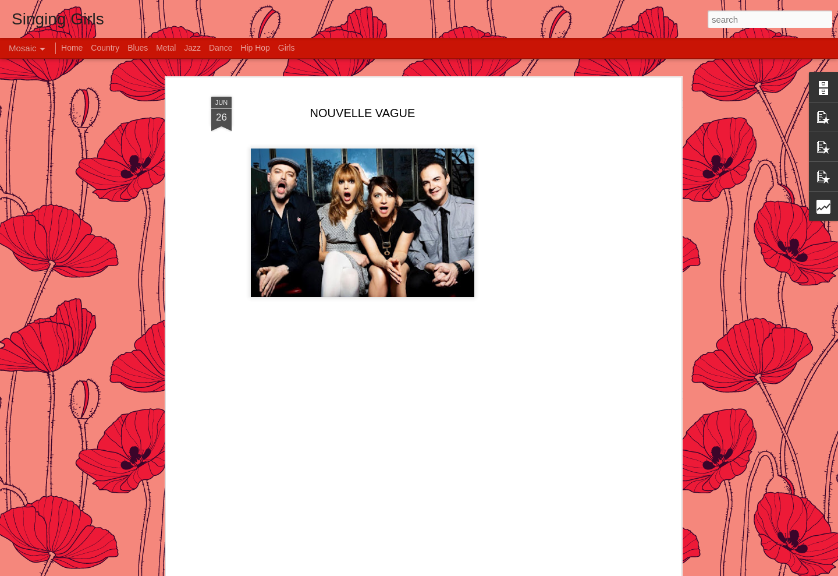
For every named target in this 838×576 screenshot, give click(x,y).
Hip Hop (255, 47)
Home (72, 47)
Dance (220, 47)
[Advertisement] (578, 251)
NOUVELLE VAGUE (363, 90)
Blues (137, 47)
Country (105, 47)
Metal (166, 47)
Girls (286, 47)
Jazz (192, 47)
